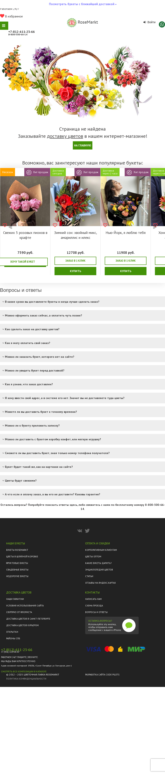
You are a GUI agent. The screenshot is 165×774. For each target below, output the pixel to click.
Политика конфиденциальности (26, 678)
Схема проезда (94, 605)
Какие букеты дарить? (98, 563)
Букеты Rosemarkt (17, 550)
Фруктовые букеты (17, 563)
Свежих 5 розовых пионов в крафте (25, 235)
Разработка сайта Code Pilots (102, 674)
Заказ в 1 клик (75, 260)
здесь (73, 505)
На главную (82, 145)
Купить (75, 271)
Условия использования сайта (25, 605)
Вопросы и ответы (96, 612)
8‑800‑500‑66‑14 (17, 34)
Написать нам (93, 599)
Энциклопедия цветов (99, 569)
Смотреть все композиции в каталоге (23, 671)
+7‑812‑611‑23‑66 (21, 32)
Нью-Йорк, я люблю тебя (126, 232)
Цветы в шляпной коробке (22, 556)
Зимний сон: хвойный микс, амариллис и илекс (75, 235)
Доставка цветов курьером (22, 625)
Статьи (89, 576)
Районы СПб (13, 638)
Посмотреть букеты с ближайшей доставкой (83, 5)
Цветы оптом (93, 556)
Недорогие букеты (17, 576)
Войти (149, 22)
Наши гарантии (15, 599)
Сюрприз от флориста (19, 612)
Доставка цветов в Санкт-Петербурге (28, 618)
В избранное (11, 16)
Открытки (12, 631)
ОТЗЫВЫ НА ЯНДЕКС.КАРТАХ (100, 582)
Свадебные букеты (17, 569)
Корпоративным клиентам (101, 550)
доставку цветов (65, 136)
